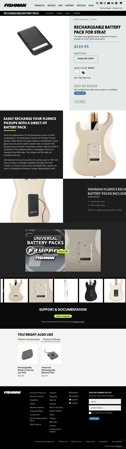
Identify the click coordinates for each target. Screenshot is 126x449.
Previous (3, 290)
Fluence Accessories (29, 339)
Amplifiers (34, 400)
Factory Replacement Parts (38, 419)
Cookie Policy (90, 441)
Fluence (94, 19)
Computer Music (36, 411)
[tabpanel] (63, 250)
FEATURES (50, 13)
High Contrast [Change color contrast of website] (117, 441)
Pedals (32, 403)
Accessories (35, 414)
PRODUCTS (40, 5)
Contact (53, 418)
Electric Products (37, 396)
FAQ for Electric (56, 411)
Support (53, 392)
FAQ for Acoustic (56, 407)
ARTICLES (81, 5)
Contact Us (117, 8)
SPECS (68, 13)
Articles (53, 403)
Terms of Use (63, 441)
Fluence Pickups (51, 339)
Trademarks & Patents (55, 430)
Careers (53, 425)
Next (122, 290)
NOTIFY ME (80, 93)
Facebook (73, 392)
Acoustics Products (37, 392)
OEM (60, 5)
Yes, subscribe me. (102, 413)
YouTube (73, 400)
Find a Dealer (105, 8)
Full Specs (80, 101)
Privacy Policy (76, 441)
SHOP (91, 5)
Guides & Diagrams (63, 316)
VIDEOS (60, 13)
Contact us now (78, 321)
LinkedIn (73, 403)
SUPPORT (69, 5)
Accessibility (103, 441)
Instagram (74, 396)
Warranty (53, 422)
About (52, 414)
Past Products (35, 424)
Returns (53, 400)
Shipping (53, 396)
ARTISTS (51, 5)
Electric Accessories (81, 19)
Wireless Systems (37, 407)
